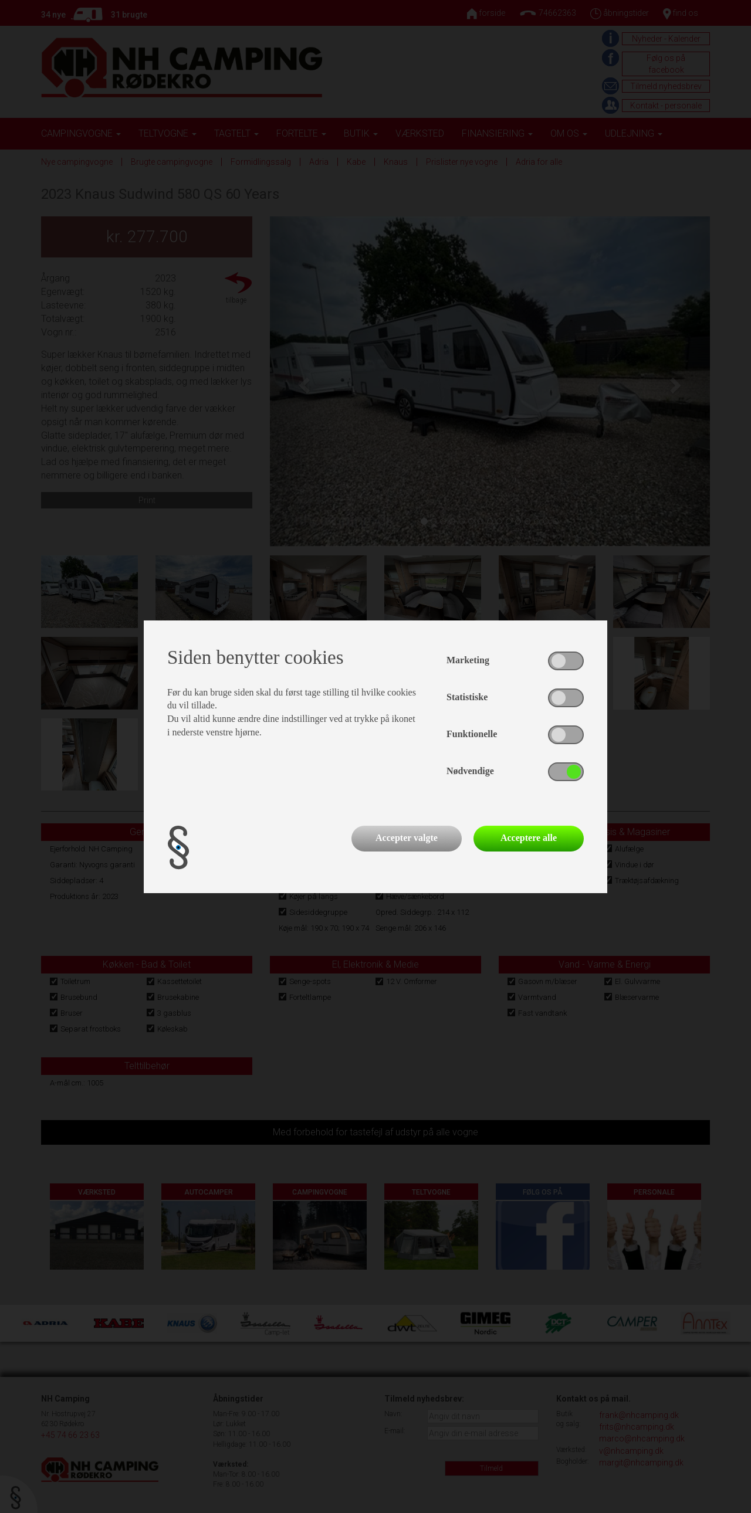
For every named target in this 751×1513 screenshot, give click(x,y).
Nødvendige (470, 771)
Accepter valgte (407, 838)
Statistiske (467, 697)
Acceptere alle (528, 838)
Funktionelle (471, 734)
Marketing (467, 660)
